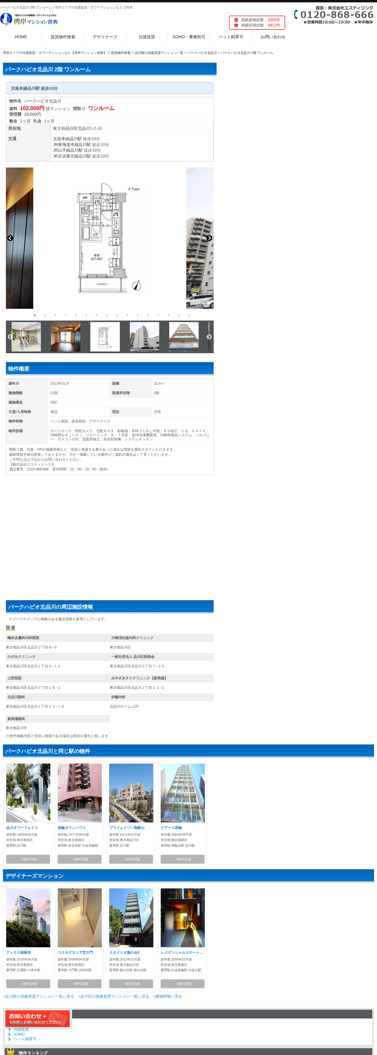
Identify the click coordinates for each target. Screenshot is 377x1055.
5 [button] (76, 315)
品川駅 (75, 138)
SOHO (19, 1034)
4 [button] (66, 315)
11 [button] (138, 315)
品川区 (71, 128)
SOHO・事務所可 (189, 36)
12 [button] (148, 315)
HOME (21, 36)
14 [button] (169, 315)
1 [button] (35, 315)
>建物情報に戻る (167, 996)
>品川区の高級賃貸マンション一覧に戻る (113, 996)
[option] (109, 238)
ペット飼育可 (231, 36)
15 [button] (179, 315)
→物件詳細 (28, 859)
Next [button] (209, 238)
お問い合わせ (273, 36)
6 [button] (86, 315)
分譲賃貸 (147, 36)
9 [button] (117, 315)
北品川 (84, 128)
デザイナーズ (105, 36)
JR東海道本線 (66, 144)
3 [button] (55, 315)
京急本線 (61, 138)
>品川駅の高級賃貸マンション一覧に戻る (38, 996)
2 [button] (45, 315)
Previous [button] (10, 238)
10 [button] (127, 315)
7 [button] (96, 315)
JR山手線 (61, 150)
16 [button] (189, 315)
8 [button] (107, 315)
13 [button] (158, 315)
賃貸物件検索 (63, 36)
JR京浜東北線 (66, 156)
